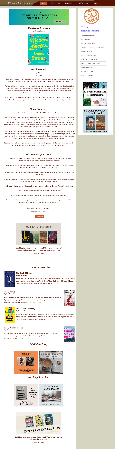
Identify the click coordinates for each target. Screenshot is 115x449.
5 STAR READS (88, 43)
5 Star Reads (55, 3)
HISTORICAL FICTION (89, 59)
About (95, 3)
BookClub (68, 3)
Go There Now (39, 253)
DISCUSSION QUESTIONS (90, 31)
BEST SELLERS (86, 67)
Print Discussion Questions (38, 211)
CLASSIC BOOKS (87, 71)
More (56, 283)
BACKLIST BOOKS (87, 76)
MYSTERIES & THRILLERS (90, 63)
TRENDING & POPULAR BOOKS (92, 47)
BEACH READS (86, 51)
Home (43, 3)
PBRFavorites (83, 3)
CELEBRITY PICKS (88, 35)
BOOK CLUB (85, 39)
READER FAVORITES (88, 55)
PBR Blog (84, 27)
